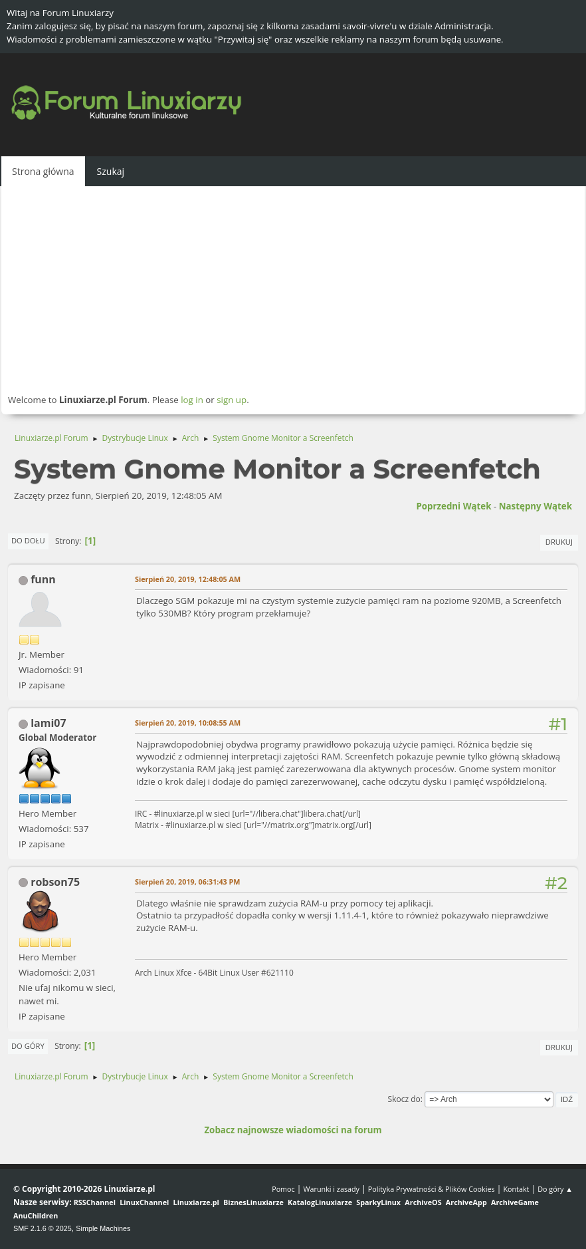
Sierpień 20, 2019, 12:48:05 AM (188, 579)
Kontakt (516, 1189)
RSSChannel (95, 1202)
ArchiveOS (423, 1202)
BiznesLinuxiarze (253, 1202)
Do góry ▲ (555, 1189)
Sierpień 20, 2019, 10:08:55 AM (188, 723)
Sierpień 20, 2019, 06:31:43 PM (187, 882)
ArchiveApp (466, 1202)
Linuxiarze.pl (196, 1202)
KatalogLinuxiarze (320, 1202)
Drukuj (559, 542)
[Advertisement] (293, 289)
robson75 (55, 882)
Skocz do (404, 1099)
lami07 (48, 723)
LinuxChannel (144, 1202)
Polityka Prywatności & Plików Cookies (431, 1189)
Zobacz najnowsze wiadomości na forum (292, 1130)
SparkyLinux (378, 1202)
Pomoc (283, 1189)
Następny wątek (535, 506)
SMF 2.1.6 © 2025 (42, 1228)
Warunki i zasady (331, 1189)
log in (192, 400)
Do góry (28, 1046)
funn (43, 579)
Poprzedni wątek (453, 506)
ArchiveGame (515, 1202)
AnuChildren (35, 1215)
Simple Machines (103, 1228)
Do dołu (28, 540)
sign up (231, 400)
